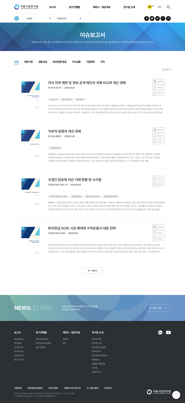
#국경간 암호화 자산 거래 (58, 196)
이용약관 (18, 388)
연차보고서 (96, 351)
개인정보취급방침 (35, 388)
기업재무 (90, 61)
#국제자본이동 (76, 196)
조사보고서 (18, 351)
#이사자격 (53, 99)
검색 (168, 7)
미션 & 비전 (96, 339)
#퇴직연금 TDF (55, 148)
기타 (102, 61)
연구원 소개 (129, 7)
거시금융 (76, 61)
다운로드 (158, 93)
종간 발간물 (40, 347)
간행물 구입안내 (98, 364)
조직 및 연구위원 (99, 347)
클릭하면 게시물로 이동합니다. (92, 97)
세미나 (65, 339)
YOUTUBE (168, 332)
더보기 (94, 270)
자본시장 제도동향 (43, 343)
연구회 (94, 368)
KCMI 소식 (96, 372)
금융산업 (42, 61)
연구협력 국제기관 (99, 355)
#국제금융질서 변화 (110, 196)
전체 (16, 61)
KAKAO (160, 332)
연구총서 (18, 343)
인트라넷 (107, 388)
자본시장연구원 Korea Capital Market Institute (26, 7)
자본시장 (28, 61)
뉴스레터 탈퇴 (92, 388)
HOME (16, 18)
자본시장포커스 (42, 339)
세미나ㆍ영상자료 (101, 7)
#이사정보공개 (66, 99)
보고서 (52, 7)
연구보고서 (18, 347)
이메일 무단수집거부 (72, 388)
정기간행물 (74, 7)
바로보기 (158, 81)
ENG (160, 7)
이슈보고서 (61, 18)
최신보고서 (18, 339)
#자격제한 (80, 99)
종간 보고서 (19, 359)
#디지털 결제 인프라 (92, 196)
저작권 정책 (53, 388)
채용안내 (95, 359)
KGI (64, 343)
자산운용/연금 (60, 61)
